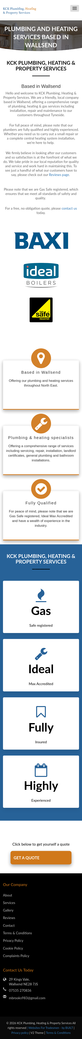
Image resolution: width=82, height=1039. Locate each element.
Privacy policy (20, 1032)
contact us (69, 208)
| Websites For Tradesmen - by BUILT (50, 1027)
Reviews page (59, 175)
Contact (9, 925)
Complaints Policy (16, 956)
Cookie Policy (13, 948)
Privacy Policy (13, 940)
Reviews (9, 918)
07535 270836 (20, 990)
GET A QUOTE (27, 857)
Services (9, 903)
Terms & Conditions (17, 933)
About (7, 895)
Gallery (8, 910)
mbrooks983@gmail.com (27, 998)
